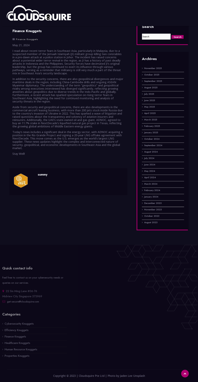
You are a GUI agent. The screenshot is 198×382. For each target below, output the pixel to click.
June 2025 (149, 100)
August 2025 (150, 87)
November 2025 (153, 68)
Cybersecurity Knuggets (19, 325)
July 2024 (149, 158)
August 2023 (150, 222)
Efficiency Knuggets (17, 331)
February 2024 (152, 190)
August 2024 (151, 152)
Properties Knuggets (17, 357)
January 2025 (151, 132)
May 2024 (149, 171)
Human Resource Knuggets (21, 350)
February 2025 (152, 126)
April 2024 (150, 177)
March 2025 (150, 120)
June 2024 (149, 165)
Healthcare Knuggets (17, 344)
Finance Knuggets (27, 39)
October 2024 (152, 139)
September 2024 (153, 145)
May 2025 (149, 107)
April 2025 (150, 113)
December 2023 (153, 203)
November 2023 (153, 209)
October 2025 (151, 75)
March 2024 (150, 184)
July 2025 (149, 94)
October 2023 (151, 216)
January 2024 (151, 197)
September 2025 (153, 81)
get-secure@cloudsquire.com (23, 302)
